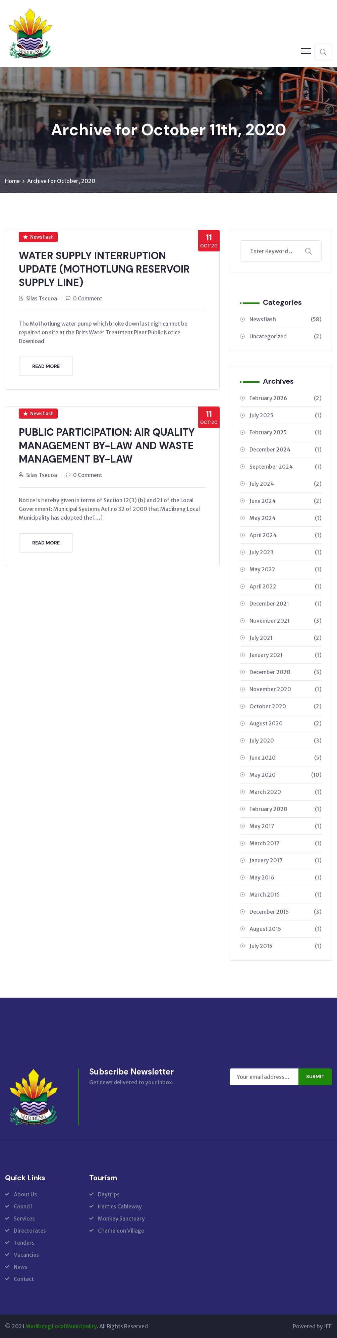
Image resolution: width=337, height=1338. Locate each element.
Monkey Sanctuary (121, 1218)
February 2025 (285, 432)
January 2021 (285, 655)
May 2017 (285, 826)
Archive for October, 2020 (61, 181)
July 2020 (285, 740)
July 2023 (285, 552)
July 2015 (285, 946)
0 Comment (87, 298)
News (20, 1266)
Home (12, 181)
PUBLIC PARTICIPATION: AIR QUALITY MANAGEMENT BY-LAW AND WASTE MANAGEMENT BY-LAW (107, 446)
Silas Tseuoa (41, 298)
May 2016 (285, 877)
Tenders (24, 1242)
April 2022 (285, 586)
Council (23, 1206)
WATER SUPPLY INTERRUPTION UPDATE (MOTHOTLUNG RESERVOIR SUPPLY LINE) (104, 269)
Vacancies (26, 1254)
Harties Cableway (120, 1206)
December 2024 (285, 449)
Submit (315, 1077)
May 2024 (285, 518)
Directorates (30, 1230)
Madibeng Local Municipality (61, 1326)
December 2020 (285, 672)
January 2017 (285, 860)
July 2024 (285, 483)
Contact (24, 1279)
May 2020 (285, 774)
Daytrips (109, 1194)
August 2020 (285, 723)
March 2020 (285, 791)
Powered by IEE (312, 1326)
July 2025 (285, 415)
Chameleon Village (121, 1230)
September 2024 (285, 466)
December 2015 (285, 911)
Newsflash (38, 237)
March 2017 (285, 843)
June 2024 (285, 500)
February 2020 (285, 809)
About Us (25, 1194)
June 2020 (285, 757)
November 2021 (285, 620)
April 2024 (285, 535)
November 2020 (285, 689)
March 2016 (285, 894)
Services (24, 1218)
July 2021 (285, 637)
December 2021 (285, 603)
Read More (46, 366)
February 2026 (285, 398)
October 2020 (285, 706)
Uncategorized (285, 336)
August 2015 (285, 928)
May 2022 (285, 569)
